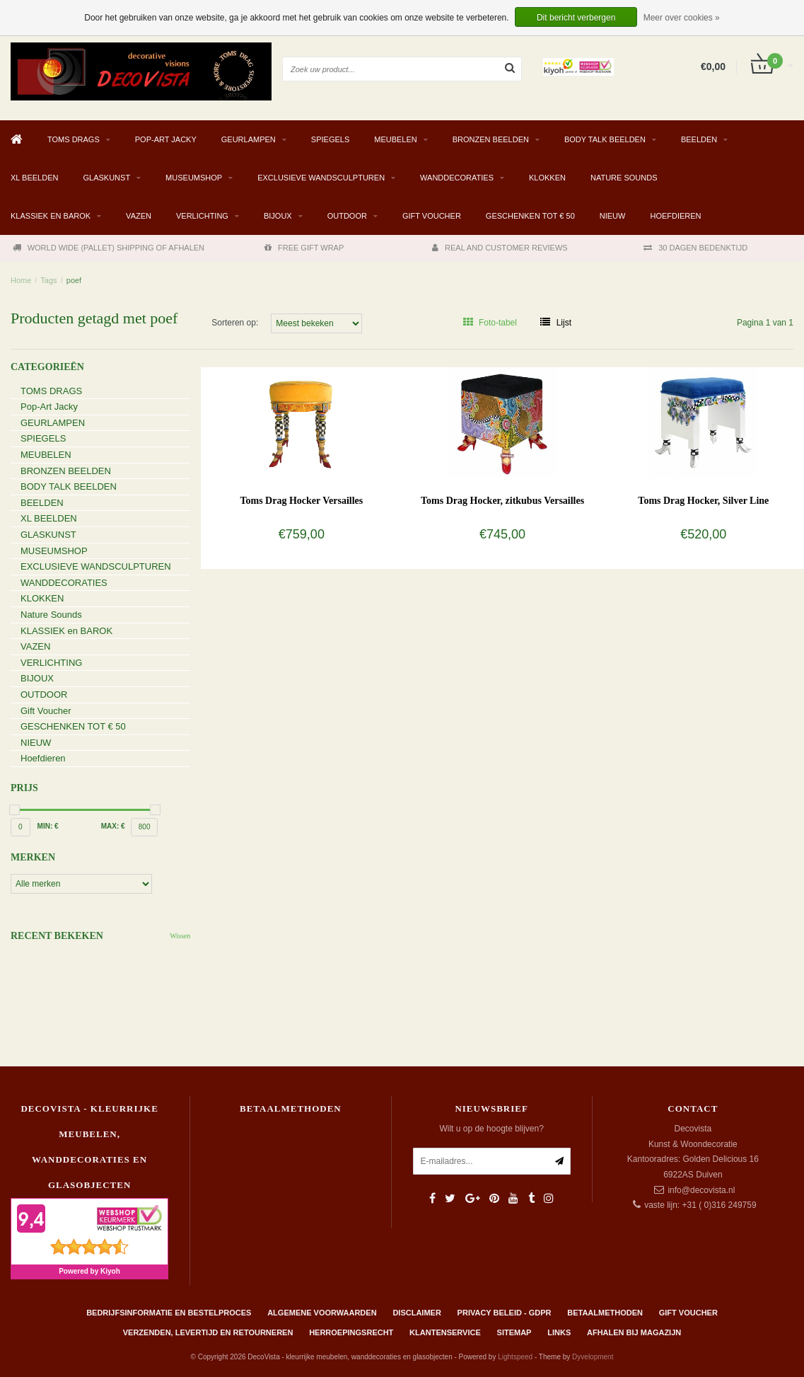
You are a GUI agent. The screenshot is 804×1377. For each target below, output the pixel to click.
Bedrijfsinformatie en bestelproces (168, 1312)
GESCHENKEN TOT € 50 (530, 216)
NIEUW (613, 216)
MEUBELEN (395, 139)
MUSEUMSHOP (193, 177)
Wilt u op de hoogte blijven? (491, 1129)
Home (21, 280)
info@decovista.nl (701, 1190)
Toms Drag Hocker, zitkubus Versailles (502, 500)
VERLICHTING (202, 216)
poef (73, 280)
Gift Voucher (431, 216)
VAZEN (138, 216)
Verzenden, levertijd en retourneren (208, 1332)
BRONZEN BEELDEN (491, 139)
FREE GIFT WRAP (304, 247)
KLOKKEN (547, 177)
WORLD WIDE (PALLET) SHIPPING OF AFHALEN (108, 247)
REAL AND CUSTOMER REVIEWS (500, 247)
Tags (48, 280)
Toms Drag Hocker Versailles (301, 500)
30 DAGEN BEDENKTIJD (695, 247)
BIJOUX (278, 216)
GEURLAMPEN (248, 139)
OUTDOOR (347, 216)
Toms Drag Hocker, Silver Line (703, 500)
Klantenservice (445, 1332)
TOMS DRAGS (73, 139)
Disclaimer (416, 1312)
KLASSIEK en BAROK (51, 216)
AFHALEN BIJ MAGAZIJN (634, 1332)
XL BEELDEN (34, 177)
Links (559, 1332)
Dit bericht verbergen (576, 18)
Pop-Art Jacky (166, 139)
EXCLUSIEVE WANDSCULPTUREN (321, 177)
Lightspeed (515, 1357)
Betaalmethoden (605, 1312)
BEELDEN (699, 139)
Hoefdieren (675, 216)
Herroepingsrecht (351, 1332)
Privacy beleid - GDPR (505, 1312)
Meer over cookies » (681, 18)
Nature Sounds (624, 177)
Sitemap (514, 1332)
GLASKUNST (106, 177)
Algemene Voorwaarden (321, 1312)
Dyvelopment (592, 1357)
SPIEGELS (330, 139)
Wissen (180, 936)
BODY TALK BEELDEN (605, 139)
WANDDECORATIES (457, 177)
